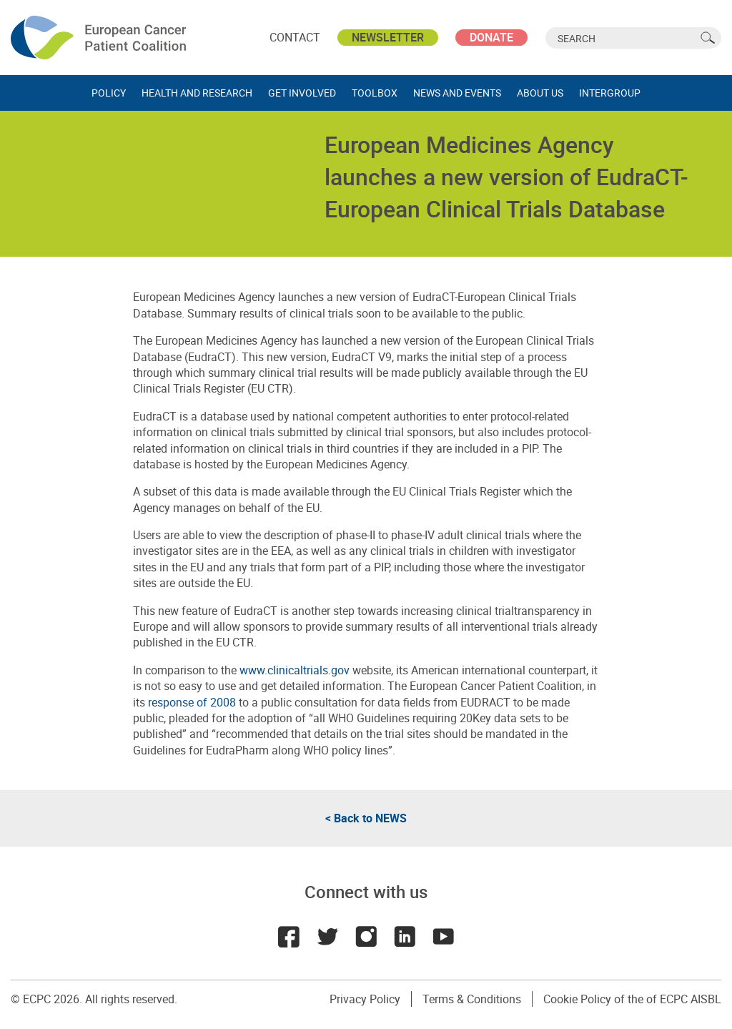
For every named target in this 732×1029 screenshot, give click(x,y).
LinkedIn (404, 936)
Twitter (327, 936)
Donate (491, 37)
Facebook (289, 936)
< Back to (366, 818)
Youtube (443, 936)
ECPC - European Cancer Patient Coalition (100, 37)
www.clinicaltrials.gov (293, 670)
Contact (294, 37)
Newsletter (388, 37)
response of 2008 (192, 702)
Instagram (366, 936)
